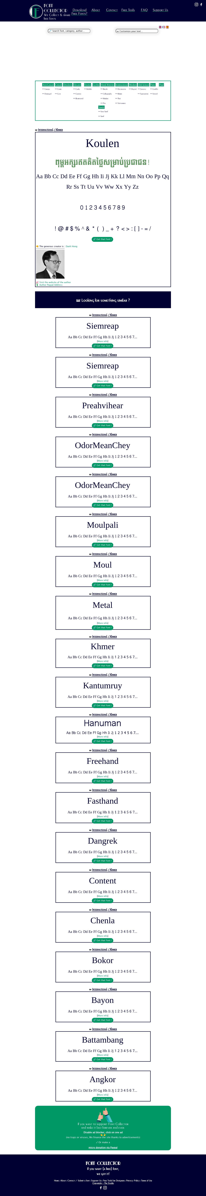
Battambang (102, 1040)
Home (56, 1180)
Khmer (103, 647)
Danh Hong (71, 247)
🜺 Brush (104, 89)
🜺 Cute (58, 94)
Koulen (102, 143)
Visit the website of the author (55, 282)
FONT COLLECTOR (55, 8)
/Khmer (58, 129)
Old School (143, 84)
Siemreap (102, 326)
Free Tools (128, 10)
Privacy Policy (133, 1180)
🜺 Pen (103, 103)
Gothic (96, 84)
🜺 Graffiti (154, 89)
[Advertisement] (103, 59)
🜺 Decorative (120, 89)
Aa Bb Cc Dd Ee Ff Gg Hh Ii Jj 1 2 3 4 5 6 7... (102, 337)
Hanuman (102, 724)
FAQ (144, 10)
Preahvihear (102, 405)
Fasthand (102, 801)
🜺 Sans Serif (103, 112)
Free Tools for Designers (114, 1180)
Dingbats (67, 84)
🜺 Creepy (46, 89)
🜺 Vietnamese (120, 103)
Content (102, 880)
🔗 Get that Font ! (102, 239)
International (122, 84)
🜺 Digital (132, 89)
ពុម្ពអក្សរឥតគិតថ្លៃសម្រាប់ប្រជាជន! (102, 162)
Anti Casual (48, 84)
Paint (152, 84)
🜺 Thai (118, 99)
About (95, 10)
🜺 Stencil (154, 94)
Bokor (102, 960)
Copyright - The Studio (103, 1183)
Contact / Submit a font (78, 1180)
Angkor (102, 1079)
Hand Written (107, 84)
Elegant (77, 84)
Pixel (161, 84)
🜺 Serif (101, 116)
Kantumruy (102, 685)
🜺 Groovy (142, 89)
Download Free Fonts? (79, 11)
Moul (102, 565)
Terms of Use (146, 1180)
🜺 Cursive (77, 94)
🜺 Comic (58, 89)
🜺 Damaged (46, 94)
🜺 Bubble (88, 89)
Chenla (102, 920)
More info (103, 342)
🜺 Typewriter (143, 94)
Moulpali (102, 525)
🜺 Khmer (118, 94)
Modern (133, 84)
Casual (58, 84)
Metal (103, 606)
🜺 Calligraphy (106, 94)
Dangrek (102, 841)
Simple (101, 107)
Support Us (160, 10)
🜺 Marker (104, 99)
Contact (112, 10)
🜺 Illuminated (78, 99)
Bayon (102, 1000)
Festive (87, 84)
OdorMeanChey (102, 445)
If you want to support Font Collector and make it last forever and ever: (103, 1125)
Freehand (103, 761)
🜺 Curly (76, 89)
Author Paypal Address (51, 285)
